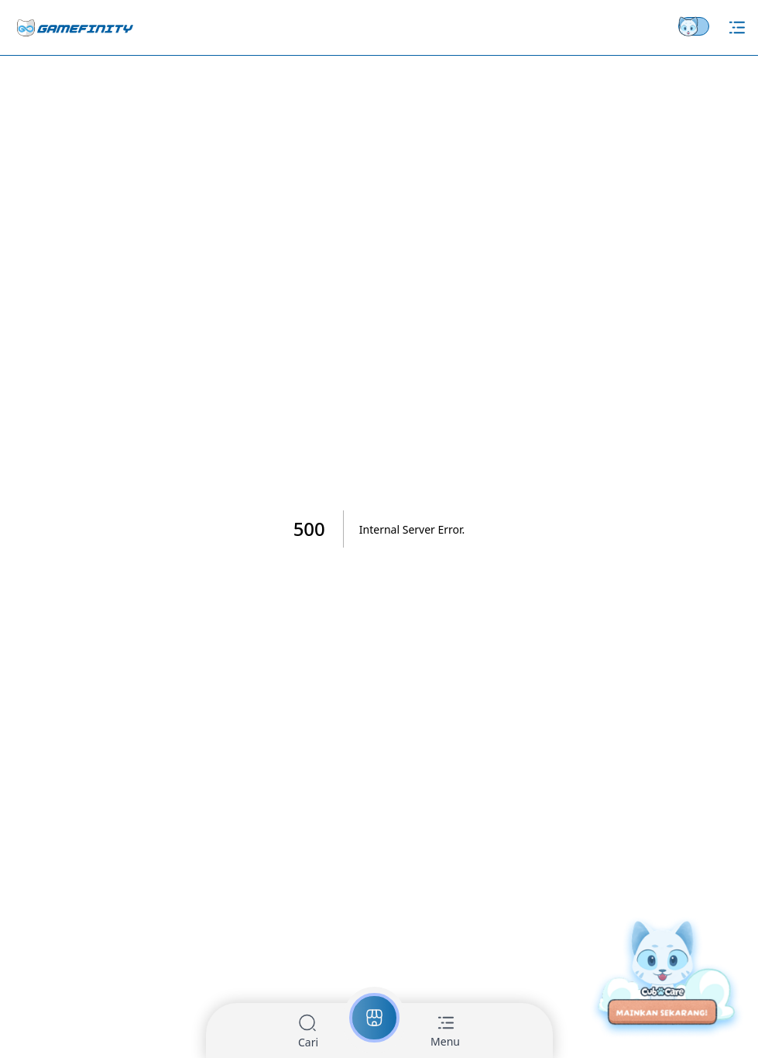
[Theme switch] (696, 26)
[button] (308, 1032)
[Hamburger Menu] (737, 27)
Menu (445, 1041)
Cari (308, 1042)
